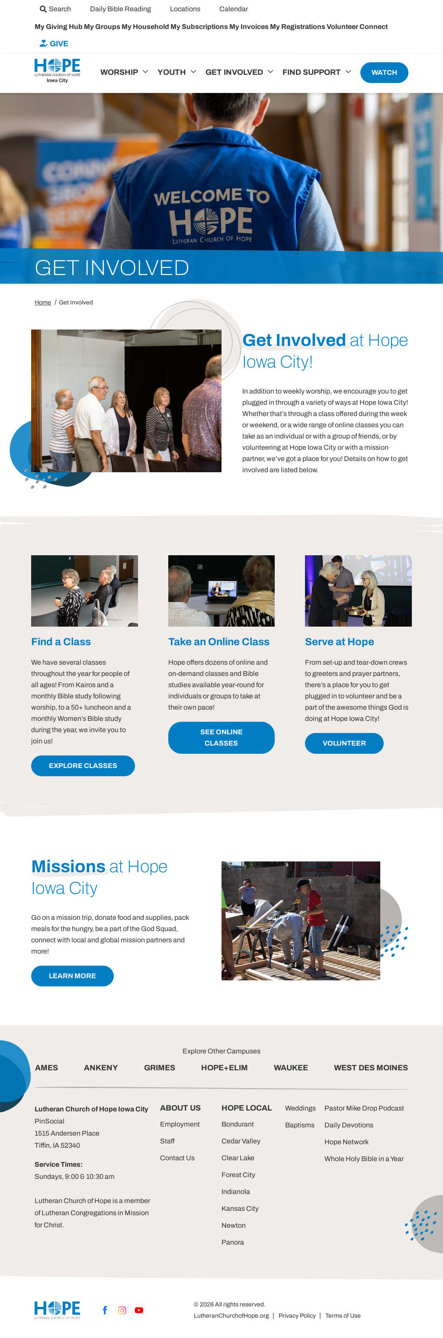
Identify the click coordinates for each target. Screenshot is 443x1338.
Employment (180, 1124)
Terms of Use (343, 1315)
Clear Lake (238, 1158)
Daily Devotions (348, 1125)
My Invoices (249, 26)
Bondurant (238, 1124)
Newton (234, 1225)
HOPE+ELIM (224, 1067)
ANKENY (101, 1067)
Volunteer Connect (357, 26)
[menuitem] (55, 8)
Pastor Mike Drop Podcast (364, 1108)
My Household (146, 26)
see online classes (221, 737)
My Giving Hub (59, 26)
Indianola (236, 1191)
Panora (233, 1242)
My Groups (103, 26)
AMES (46, 1067)
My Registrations (298, 26)
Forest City (238, 1174)
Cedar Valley (241, 1141)
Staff (167, 1141)
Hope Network (346, 1142)
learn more (72, 975)
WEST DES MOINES (371, 1067)
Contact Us (177, 1158)
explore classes (83, 765)
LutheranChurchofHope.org (231, 1315)
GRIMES (159, 1067)
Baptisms (300, 1125)
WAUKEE (291, 1067)
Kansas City (240, 1208)
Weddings (300, 1108)
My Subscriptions (199, 26)
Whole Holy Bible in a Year (364, 1158)
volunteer (344, 743)
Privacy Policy (297, 1315)
